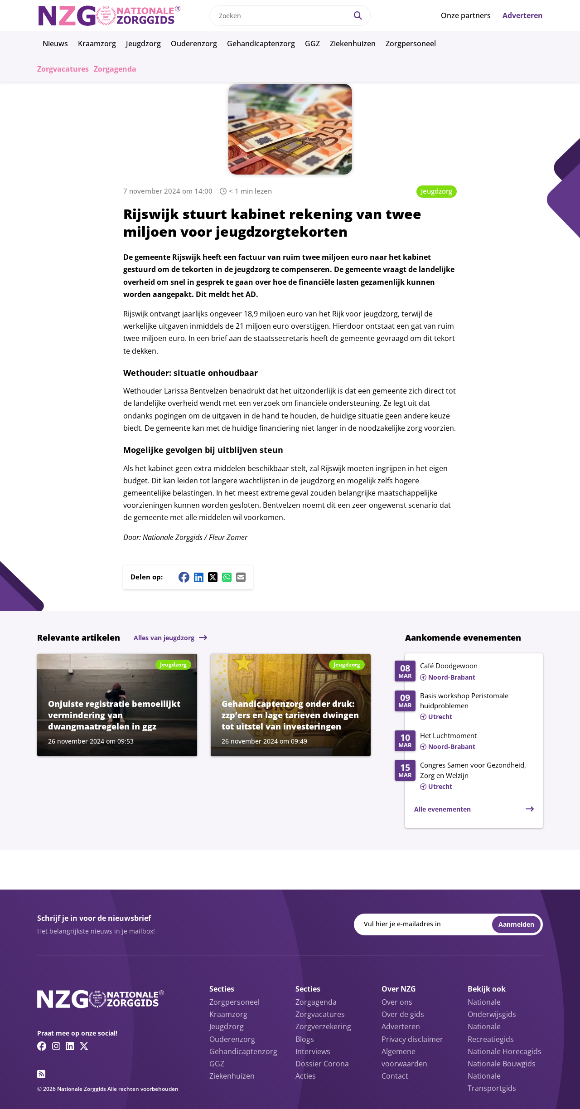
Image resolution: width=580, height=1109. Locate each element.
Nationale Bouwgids (502, 1064)
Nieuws (55, 44)
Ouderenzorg (194, 44)
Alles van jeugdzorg (164, 637)
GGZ (312, 44)
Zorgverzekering (323, 1026)
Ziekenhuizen (353, 44)
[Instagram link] (56, 1046)
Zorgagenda (115, 69)
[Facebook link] (42, 1046)
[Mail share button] (241, 577)
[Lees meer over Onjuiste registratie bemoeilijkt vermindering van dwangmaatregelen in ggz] (117, 705)
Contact (395, 1076)
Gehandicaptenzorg (261, 44)
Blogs (304, 1039)
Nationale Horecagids (504, 1051)
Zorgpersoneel (411, 44)
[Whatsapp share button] (227, 577)
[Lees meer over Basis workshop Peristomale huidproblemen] (464, 707)
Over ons (397, 1002)
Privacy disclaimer (412, 1039)
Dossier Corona (322, 1064)
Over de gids (403, 1014)
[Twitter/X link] (84, 1046)
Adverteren (523, 15)
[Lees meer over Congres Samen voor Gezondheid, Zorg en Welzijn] (464, 776)
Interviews (312, 1051)
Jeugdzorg (143, 44)
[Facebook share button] (184, 577)
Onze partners (466, 15)
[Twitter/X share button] (213, 577)
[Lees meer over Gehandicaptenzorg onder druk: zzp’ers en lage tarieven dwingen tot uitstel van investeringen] (291, 705)
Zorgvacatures (63, 69)
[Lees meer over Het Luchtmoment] (464, 741)
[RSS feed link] (41, 1074)
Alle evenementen (442, 809)
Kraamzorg (97, 44)
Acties (305, 1076)
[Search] (358, 15)
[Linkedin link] (70, 1046)
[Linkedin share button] (198, 577)
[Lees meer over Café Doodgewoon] (464, 672)
